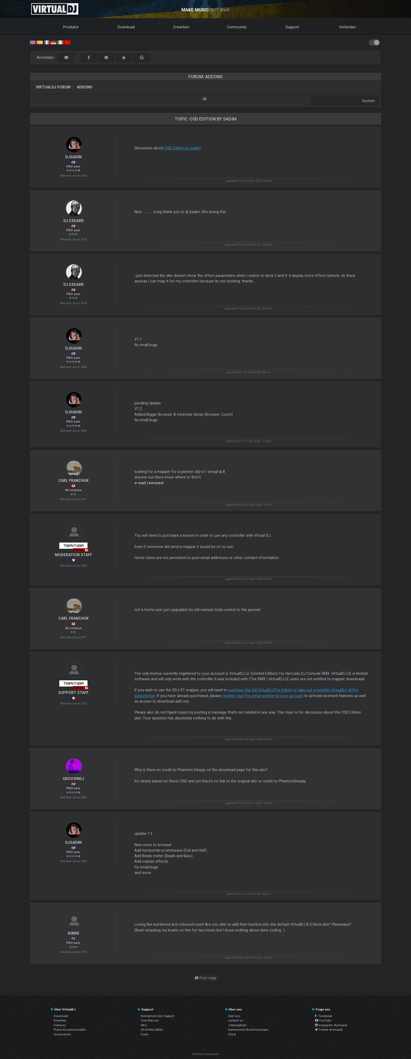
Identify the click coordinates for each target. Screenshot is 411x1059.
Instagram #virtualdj (331, 1025)
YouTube (323, 1020)
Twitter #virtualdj (329, 1029)
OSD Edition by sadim (183, 148)
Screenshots (62, 1034)
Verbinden (347, 27)
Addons (84, 87)
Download (126, 27)
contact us (235, 1020)
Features (60, 1025)
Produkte (71, 27)
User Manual (150, 1020)
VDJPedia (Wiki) (152, 1029)
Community (237, 27)
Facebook (323, 1016)
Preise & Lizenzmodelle (70, 1029)
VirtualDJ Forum (53, 87)
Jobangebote (237, 1025)
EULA (232, 1034)
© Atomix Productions (205, 1054)
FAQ (144, 1025)
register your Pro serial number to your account (262, 696)
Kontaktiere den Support (157, 1016)
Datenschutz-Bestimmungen (248, 1029)
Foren (145, 1034)
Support (292, 27)
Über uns (234, 1016)
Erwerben (182, 27)
